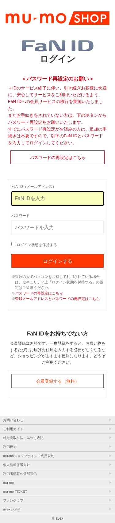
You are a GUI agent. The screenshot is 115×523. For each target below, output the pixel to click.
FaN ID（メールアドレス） (33, 186)
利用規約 (10, 447)
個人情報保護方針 (16, 465)
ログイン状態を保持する (37, 245)
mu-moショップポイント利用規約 (28, 456)
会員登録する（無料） (57, 381)
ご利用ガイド (13, 429)
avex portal (11, 509)
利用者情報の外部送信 (20, 474)
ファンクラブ (13, 500)
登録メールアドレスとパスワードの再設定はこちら (57, 299)
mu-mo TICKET (15, 491)
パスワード (20, 216)
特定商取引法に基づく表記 (23, 438)
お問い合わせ (13, 420)
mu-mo (8, 482)
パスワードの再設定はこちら (58, 157)
